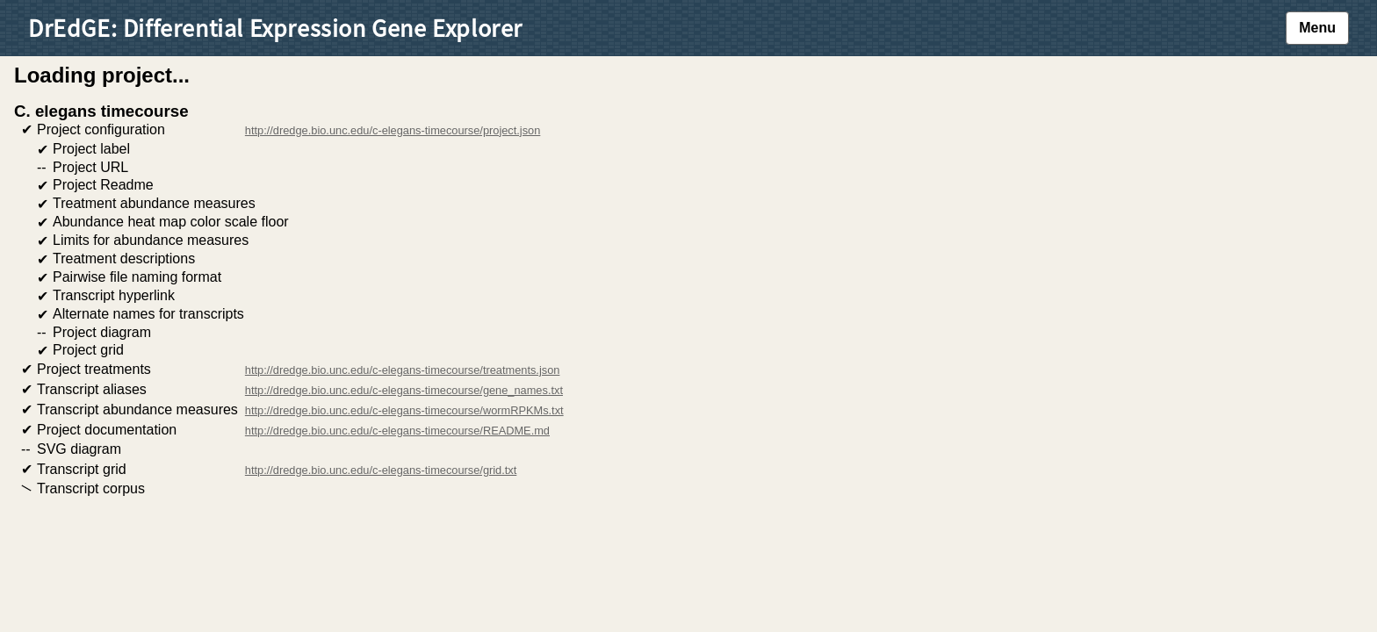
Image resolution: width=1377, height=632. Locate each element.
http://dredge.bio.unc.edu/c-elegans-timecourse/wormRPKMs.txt (404, 410)
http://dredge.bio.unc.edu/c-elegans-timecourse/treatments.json (402, 370)
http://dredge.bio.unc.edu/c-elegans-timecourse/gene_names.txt (404, 390)
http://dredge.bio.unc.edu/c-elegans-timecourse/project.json (392, 130)
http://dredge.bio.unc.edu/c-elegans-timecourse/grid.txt (380, 470)
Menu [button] (1317, 27)
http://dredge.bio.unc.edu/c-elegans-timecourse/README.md (397, 430)
